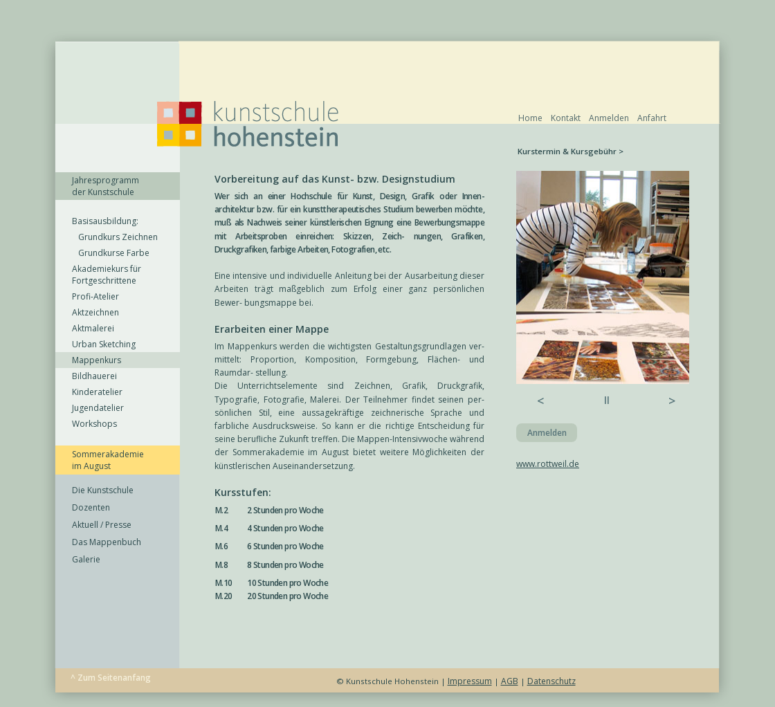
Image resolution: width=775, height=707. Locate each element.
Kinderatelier (97, 392)
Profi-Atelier (95, 296)
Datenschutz (551, 681)
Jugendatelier (98, 408)
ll (607, 400)
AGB (509, 681)
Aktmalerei (93, 328)
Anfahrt (651, 118)
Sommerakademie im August (108, 460)
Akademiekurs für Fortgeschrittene (106, 274)
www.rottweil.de (547, 464)
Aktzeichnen (95, 312)
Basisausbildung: (105, 221)
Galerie (86, 559)
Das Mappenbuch (106, 542)
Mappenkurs (96, 360)
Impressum (470, 681)
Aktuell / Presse (101, 525)
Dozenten (91, 507)
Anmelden (609, 118)
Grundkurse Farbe (110, 253)
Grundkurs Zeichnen (115, 237)
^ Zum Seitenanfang (111, 677)
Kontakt (566, 118)
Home (530, 118)
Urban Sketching (104, 344)
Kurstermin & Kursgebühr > (570, 151)
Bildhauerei (94, 376)
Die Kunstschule (103, 490)
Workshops (94, 424)
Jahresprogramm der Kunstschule (105, 186)
